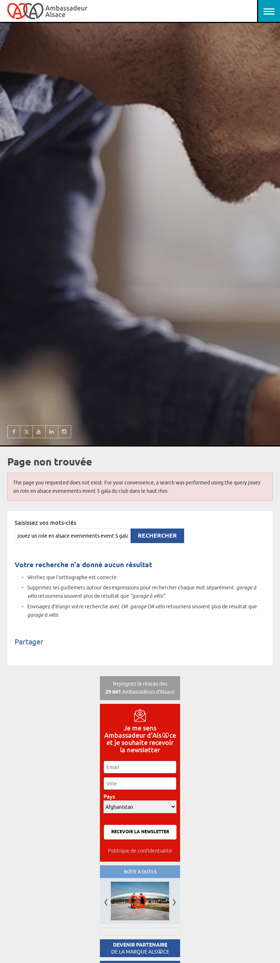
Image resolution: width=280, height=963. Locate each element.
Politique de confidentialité (140, 851)
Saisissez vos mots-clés (45, 522)
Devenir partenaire (140, 948)
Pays (111, 797)
